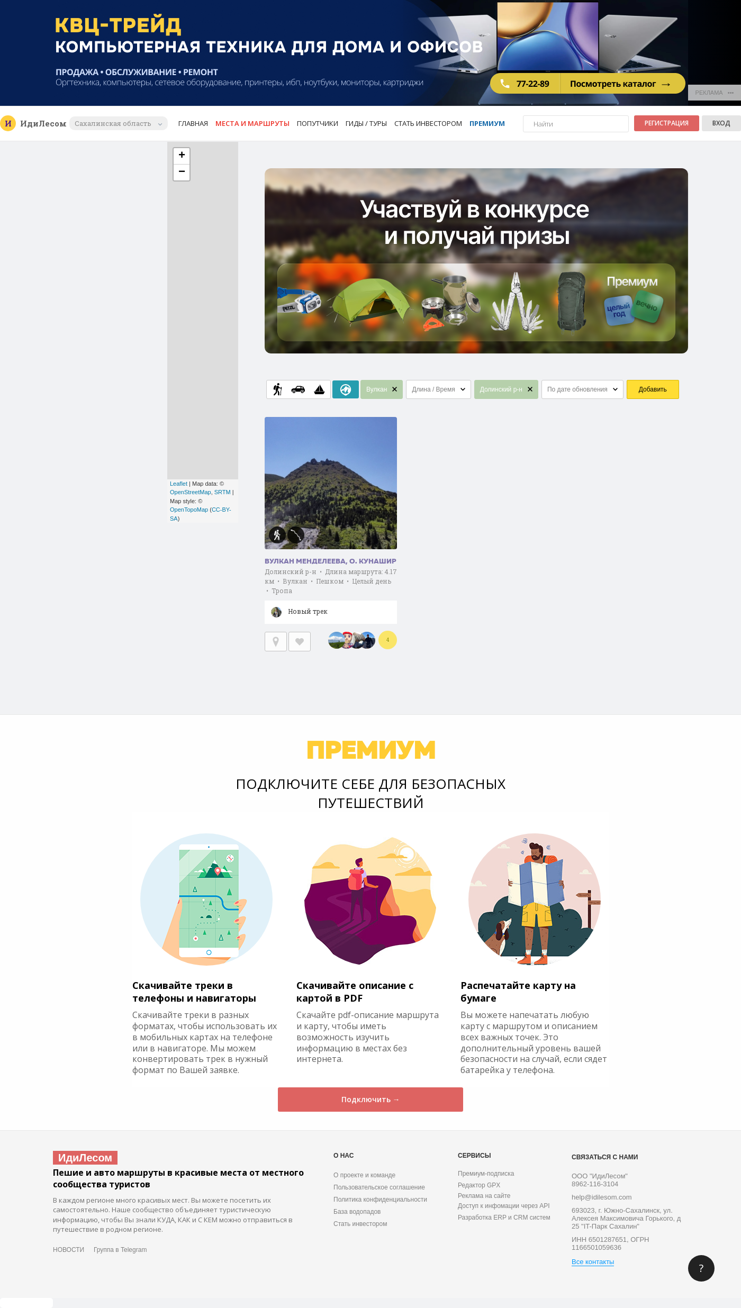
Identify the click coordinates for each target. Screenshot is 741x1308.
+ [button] (181, 156)
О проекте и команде (364, 1175)
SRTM (222, 492)
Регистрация (667, 123)
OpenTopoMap (189, 509)
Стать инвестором (428, 123)
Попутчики (317, 123)
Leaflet (178, 483)
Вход (721, 123)
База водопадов (357, 1211)
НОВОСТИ (68, 1250)
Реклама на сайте (484, 1196)
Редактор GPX (479, 1185)
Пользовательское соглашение (379, 1187)
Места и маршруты (252, 123)
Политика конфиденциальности (380, 1199)
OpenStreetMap (190, 492)
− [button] (181, 172)
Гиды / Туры (366, 123)
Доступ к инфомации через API (504, 1206)
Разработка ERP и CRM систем (504, 1217)
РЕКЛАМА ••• (714, 92)
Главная (193, 123)
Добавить (653, 389)
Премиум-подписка (486, 1173)
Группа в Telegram (120, 1250)
